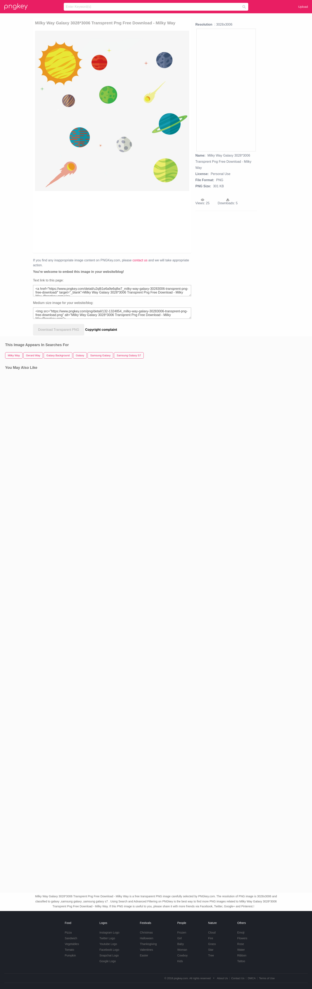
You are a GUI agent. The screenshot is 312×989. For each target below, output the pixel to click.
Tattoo (241, 961)
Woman (182, 949)
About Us (222, 978)
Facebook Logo (109, 949)
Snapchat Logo (109, 955)
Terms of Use (267, 978)
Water (241, 949)
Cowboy (182, 955)
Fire (210, 938)
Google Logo (107, 961)
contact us (139, 260)
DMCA (252, 978)
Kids (180, 961)
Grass (212, 944)
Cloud (212, 932)
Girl (179, 938)
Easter (144, 955)
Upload (303, 6)
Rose (240, 944)
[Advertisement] (86, 221)
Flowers (242, 938)
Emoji (240, 932)
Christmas (146, 932)
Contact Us (237, 978)
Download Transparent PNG (58, 329)
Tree (211, 955)
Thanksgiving (148, 944)
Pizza (68, 932)
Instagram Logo (109, 932)
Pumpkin (70, 955)
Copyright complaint (101, 329)
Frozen (181, 932)
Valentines (146, 949)
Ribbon (241, 955)
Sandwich (71, 938)
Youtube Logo (108, 944)
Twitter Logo (107, 938)
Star (210, 949)
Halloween (146, 938)
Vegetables (72, 944)
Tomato (69, 949)
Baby (180, 944)
